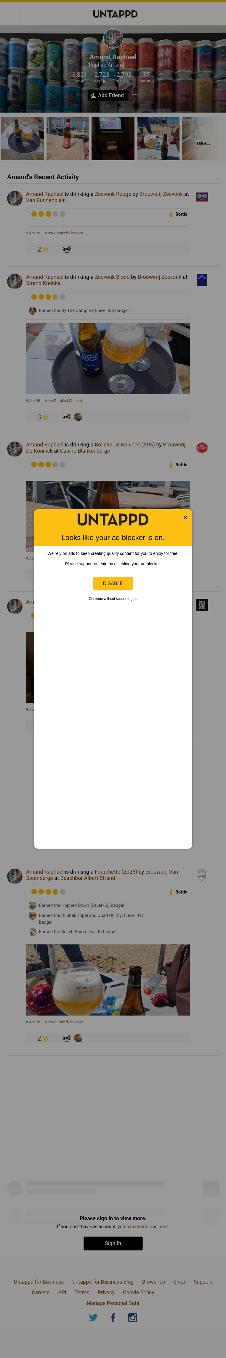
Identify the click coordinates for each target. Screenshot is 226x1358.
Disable (113, 583)
